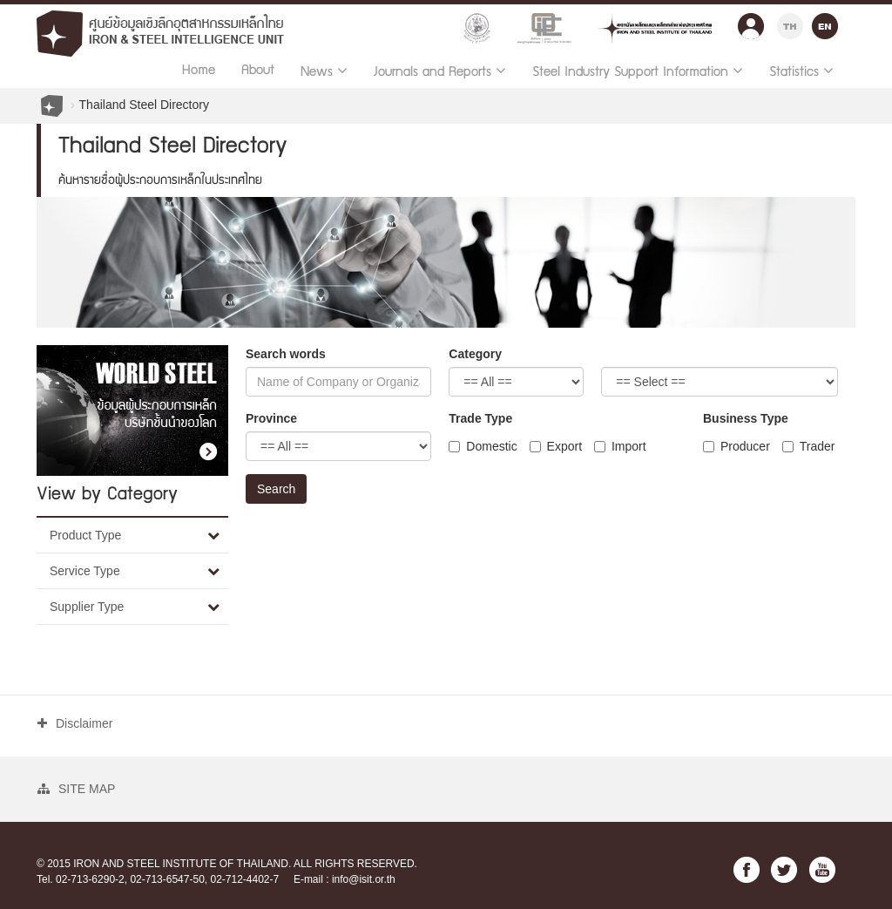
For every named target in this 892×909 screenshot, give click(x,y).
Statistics (801, 71)
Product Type (85, 535)
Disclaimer (74, 723)
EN (825, 24)
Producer (736, 446)
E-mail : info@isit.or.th (344, 879)
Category (475, 354)
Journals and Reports (440, 71)
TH (790, 24)
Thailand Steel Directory (144, 105)
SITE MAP (76, 789)
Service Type (85, 571)
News (324, 71)
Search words (286, 354)
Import (620, 446)
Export (556, 446)
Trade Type (480, 418)
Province (271, 418)
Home (198, 71)
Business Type (745, 418)
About (257, 71)
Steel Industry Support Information (637, 71)
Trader (808, 446)
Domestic (483, 446)
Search (276, 489)
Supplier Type (87, 607)
